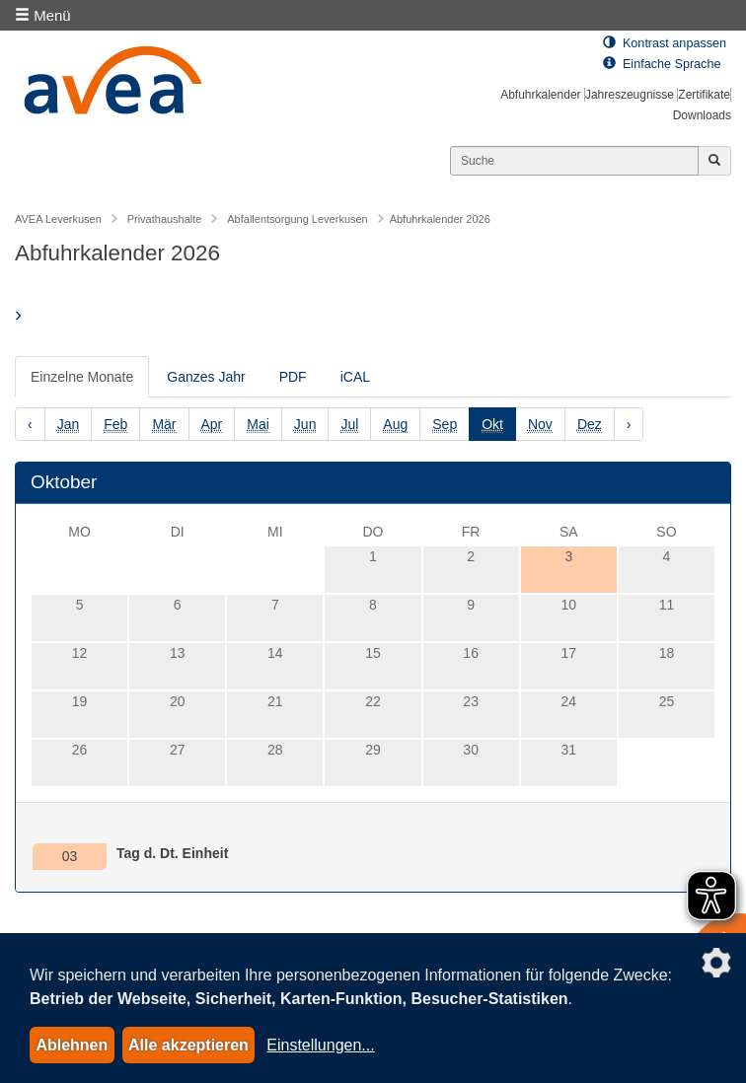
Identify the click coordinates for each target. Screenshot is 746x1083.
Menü (43, 15)
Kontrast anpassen (664, 43)
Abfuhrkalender (540, 95)
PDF (293, 377)
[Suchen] (574, 161)
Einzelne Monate (82, 377)
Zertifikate (704, 95)
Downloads (702, 115)
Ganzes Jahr (206, 377)
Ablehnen (72, 1045)
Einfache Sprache (661, 64)
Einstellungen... (320, 1045)
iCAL (355, 377)
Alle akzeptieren (188, 1045)
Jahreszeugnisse (629, 95)
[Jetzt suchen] (714, 161)
